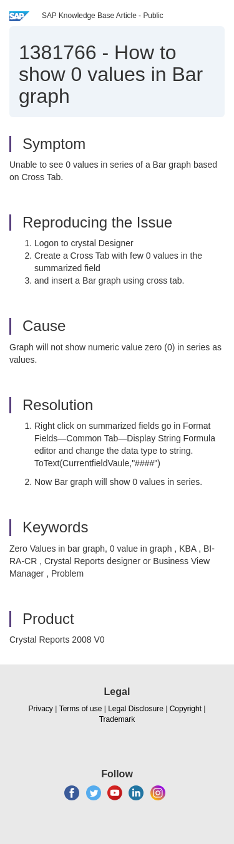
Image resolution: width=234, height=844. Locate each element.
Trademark (117, 719)
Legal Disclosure (135, 708)
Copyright (186, 708)
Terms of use (80, 708)
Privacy (41, 708)
